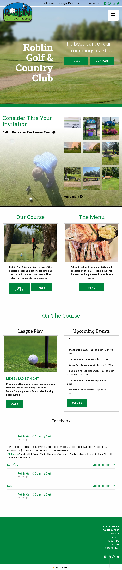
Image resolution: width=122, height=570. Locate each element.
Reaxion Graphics (63, 566)
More (14, 403)
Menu (91, 286)
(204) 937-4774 (112, 547)
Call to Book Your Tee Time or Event (30, 132)
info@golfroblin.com (69, 3)
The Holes (19, 288)
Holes (76, 61)
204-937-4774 (92, 3)
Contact (102, 61)
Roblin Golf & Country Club (34, 435)
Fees (42, 286)
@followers (13, 453)
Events (77, 402)
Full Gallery (73, 196)
